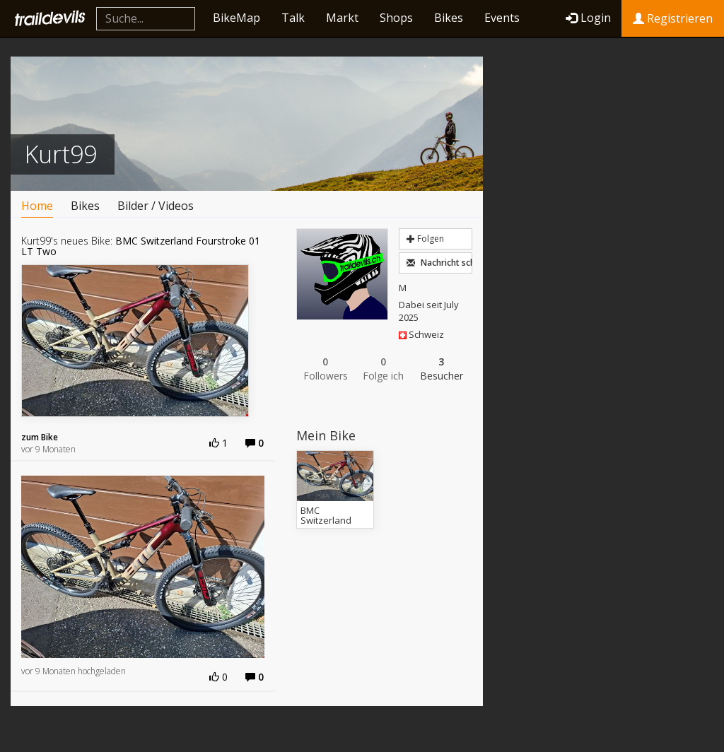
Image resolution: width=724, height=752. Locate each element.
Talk (293, 17)
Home (37, 205)
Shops (396, 17)
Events (502, 17)
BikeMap (236, 17)
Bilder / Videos (155, 205)
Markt (342, 17)
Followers (325, 368)
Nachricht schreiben (439, 263)
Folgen (425, 239)
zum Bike (39, 437)
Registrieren (673, 18)
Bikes (448, 17)
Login (588, 17)
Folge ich (383, 368)
